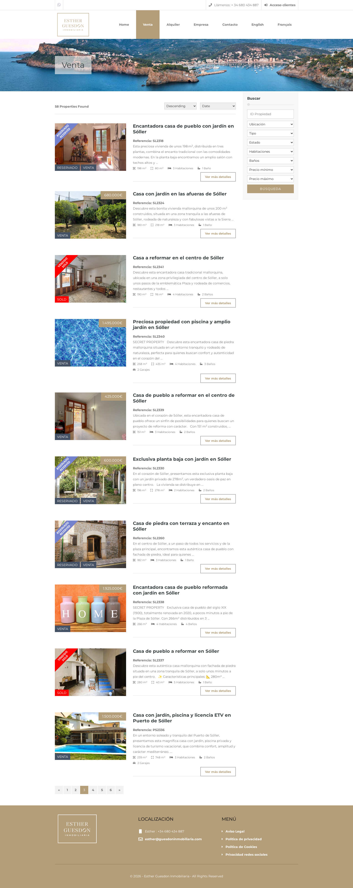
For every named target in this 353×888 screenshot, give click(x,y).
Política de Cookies (241, 847)
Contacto (230, 25)
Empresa (201, 25)
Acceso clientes (279, 5)
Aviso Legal (235, 831)
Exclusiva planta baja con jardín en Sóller (182, 459)
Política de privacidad (244, 839)
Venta (148, 25)
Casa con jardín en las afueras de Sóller (180, 194)
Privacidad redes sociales (246, 855)
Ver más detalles (218, 177)
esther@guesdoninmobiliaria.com (173, 839)
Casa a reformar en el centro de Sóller (178, 258)
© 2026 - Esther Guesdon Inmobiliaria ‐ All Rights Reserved (176, 876)
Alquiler (173, 25)
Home (124, 25)
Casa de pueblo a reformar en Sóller (176, 651)
